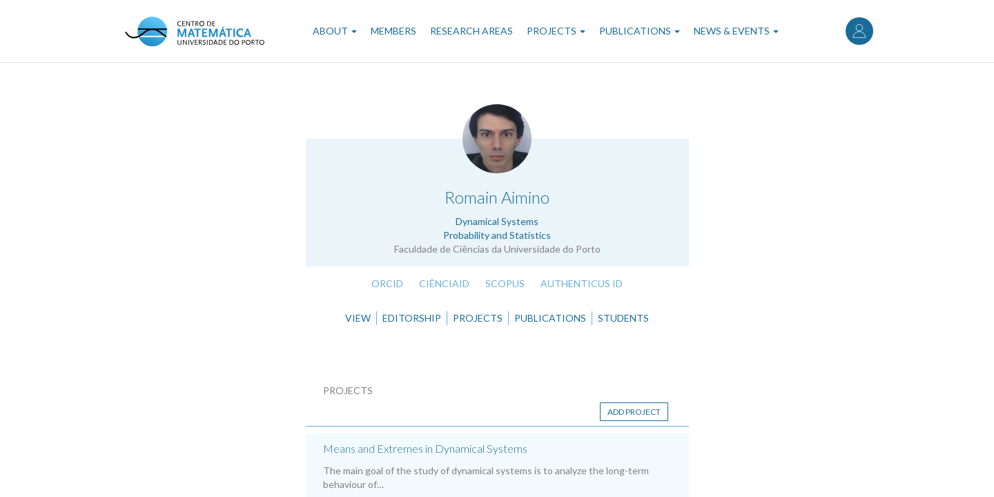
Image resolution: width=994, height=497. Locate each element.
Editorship (411, 318)
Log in (859, 31)
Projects (556, 31)
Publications (639, 31)
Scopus (505, 283)
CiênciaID (444, 283)
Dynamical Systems (497, 221)
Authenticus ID (581, 283)
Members (393, 31)
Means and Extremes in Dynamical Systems (425, 448)
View (358, 318)
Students (623, 318)
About (335, 31)
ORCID (387, 283)
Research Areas (471, 31)
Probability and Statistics (497, 235)
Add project (634, 412)
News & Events (736, 31)
